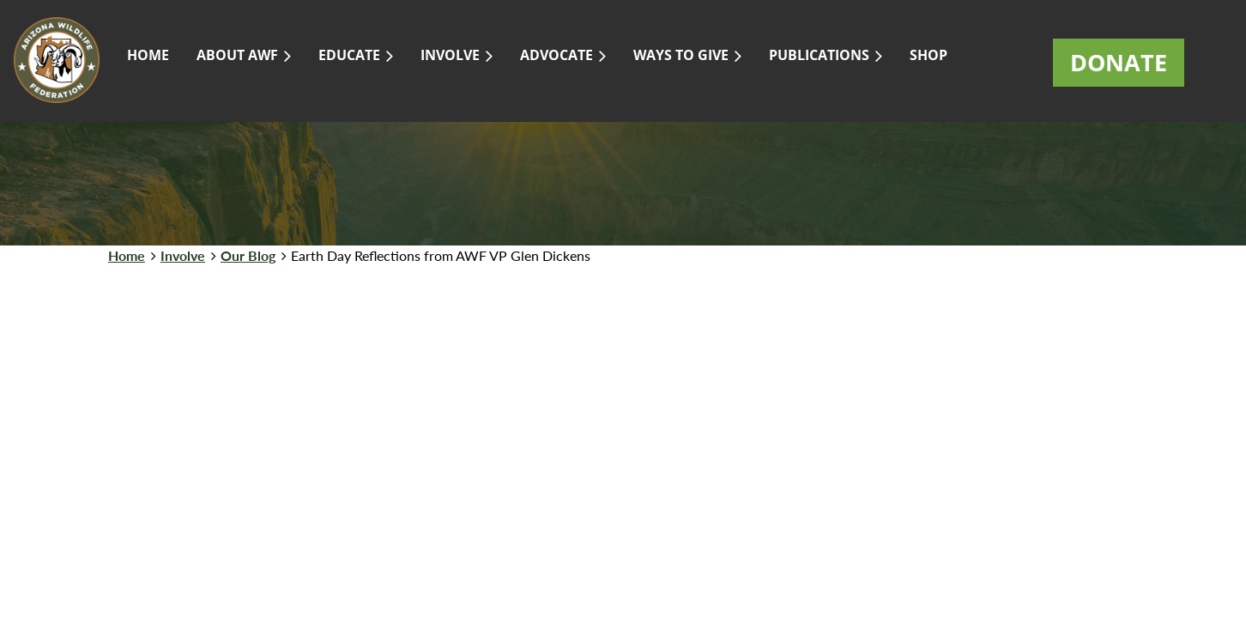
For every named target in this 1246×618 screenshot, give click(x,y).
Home (126, 255)
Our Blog (248, 255)
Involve (182, 255)
